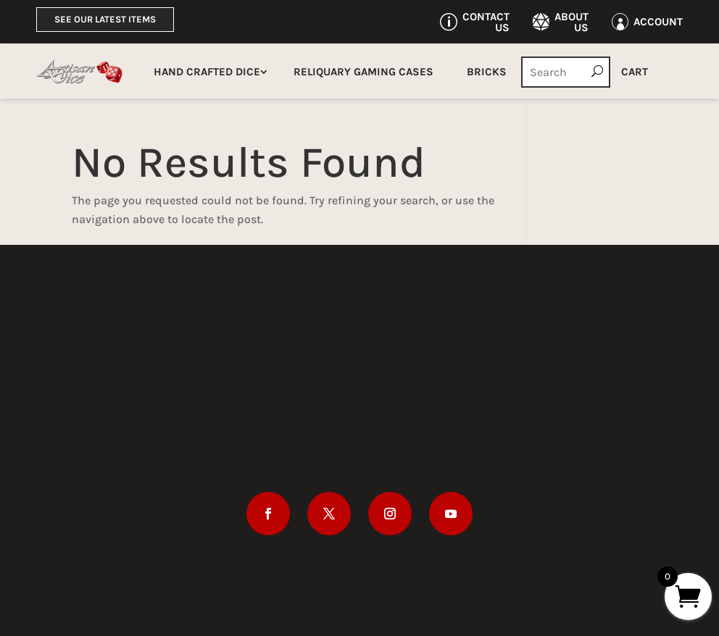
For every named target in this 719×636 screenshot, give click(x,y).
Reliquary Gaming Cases (363, 71)
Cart (634, 71)
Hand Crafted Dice (207, 71)
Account (658, 21)
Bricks (487, 71)
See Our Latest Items (105, 19)
